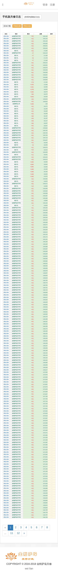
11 (11, 533)
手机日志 (27, 26)
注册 (52, 4)
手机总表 (17, 26)
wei (27, 568)
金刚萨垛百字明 (16, 36)
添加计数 (7, 26)
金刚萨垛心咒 (16, 104)
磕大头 (16, 50)
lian (31, 568)
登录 (45, 4)
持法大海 (6, 36)
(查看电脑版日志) (32, 17)
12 (18, 533)
